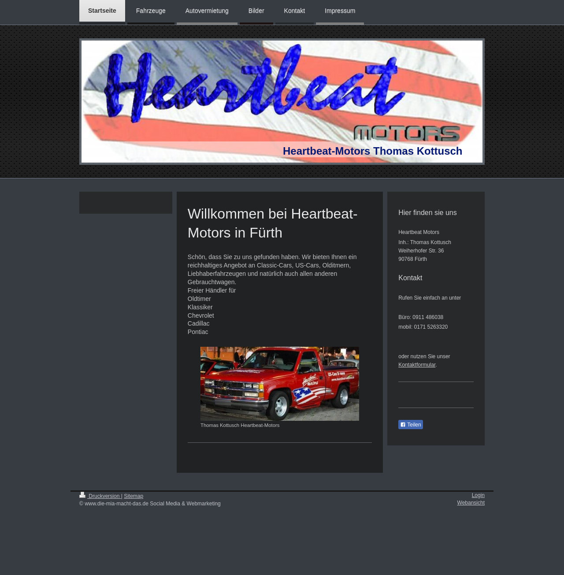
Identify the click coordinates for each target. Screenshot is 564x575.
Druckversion (100, 496)
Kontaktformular (416, 365)
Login (478, 495)
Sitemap (133, 496)
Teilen (410, 425)
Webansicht (471, 503)
